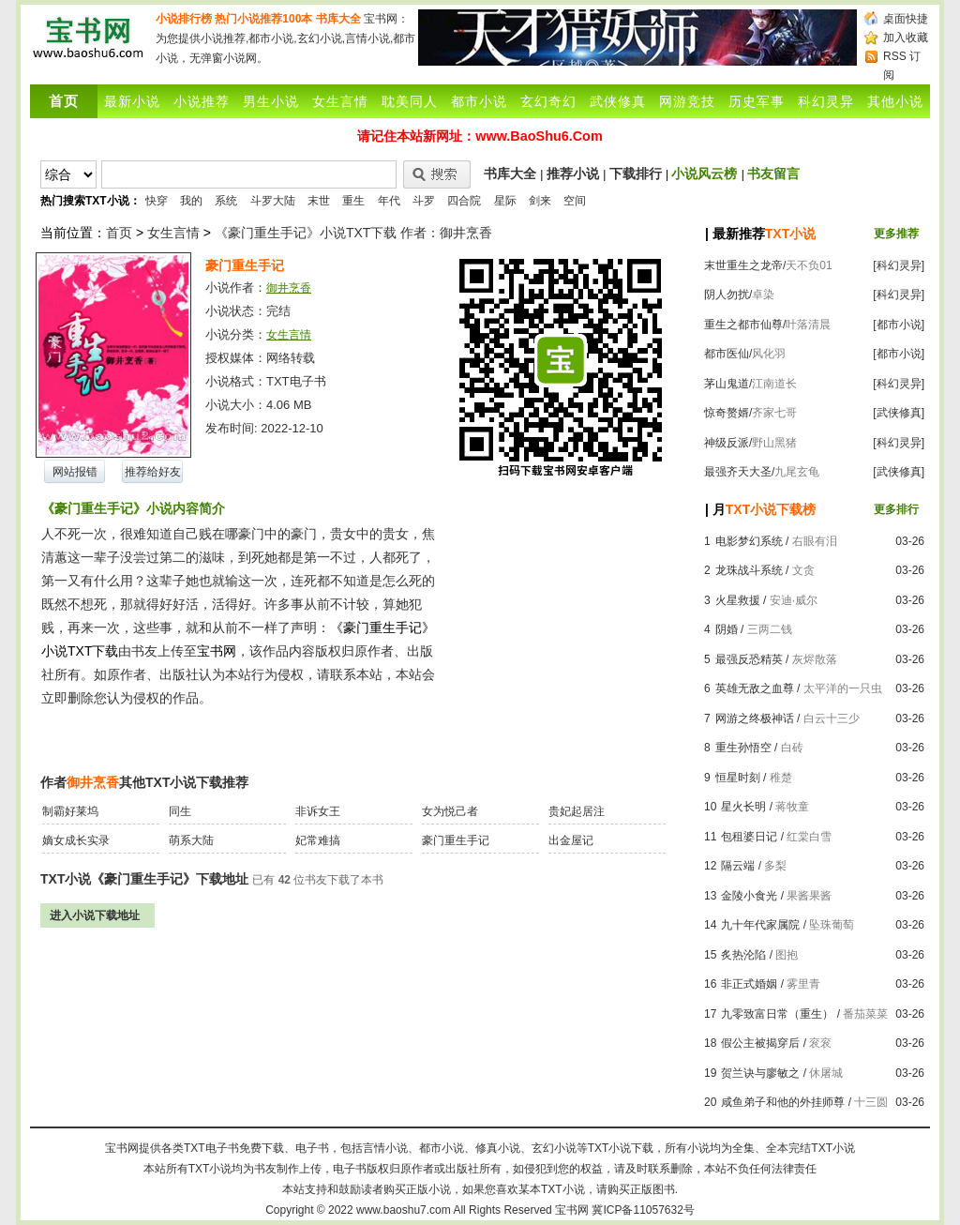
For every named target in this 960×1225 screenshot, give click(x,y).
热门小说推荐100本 (263, 18)
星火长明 (743, 806)
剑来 (540, 200)
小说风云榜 (704, 173)
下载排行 (635, 173)
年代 (389, 200)
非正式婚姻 (749, 984)
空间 (574, 200)
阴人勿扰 (726, 294)
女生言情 (340, 101)
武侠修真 (618, 101)
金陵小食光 (749, 895)
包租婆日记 (749, 836)
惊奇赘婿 (726, 412)
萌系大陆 (191, 840)
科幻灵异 (826, 101)
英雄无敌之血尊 (754, 688)
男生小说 (271, 101)
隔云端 (738, 865)
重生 (353, 200)
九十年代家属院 (760, 924)
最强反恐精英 (749, 659)
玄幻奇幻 (548, 101)
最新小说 (132, 101)
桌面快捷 (905, 18)
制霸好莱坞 (70, 811)
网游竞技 (687, 101)
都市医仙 (726, 353)
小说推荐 (201, 101)
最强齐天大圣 (738, 471)
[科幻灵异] (898, 265)
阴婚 (726, 629)
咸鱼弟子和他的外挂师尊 (783, 1102)
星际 (505, 200)
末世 (319, 200)
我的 (191, 200)
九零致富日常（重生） (777, 1014)
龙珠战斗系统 (749, 570)
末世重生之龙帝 (743, 265)
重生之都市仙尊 (743, 324)
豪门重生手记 (455, 840)
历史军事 (756, 101)
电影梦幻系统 (749, 541)
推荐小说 (573, 173)
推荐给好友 (153, 471)
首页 (119, 232)
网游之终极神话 (754, 718)
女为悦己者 (450, 811)
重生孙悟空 (743, 747)
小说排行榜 (184, 18)
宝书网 (572, 1210)
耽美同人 (410, 101)
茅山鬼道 (726, 383)
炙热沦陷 (743, 954)
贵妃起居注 (576, 811)
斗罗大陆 (272, 200)
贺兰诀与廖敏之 (760, 1073)
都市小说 (479, 101)
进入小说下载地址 (95, 915)
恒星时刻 (737, 777)
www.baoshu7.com (403, 1210)
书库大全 (338, 18)
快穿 (156, 200)
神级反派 (726, 442)
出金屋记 (570, 840)
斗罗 (423, 200)
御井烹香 (288, 288)
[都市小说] (898, 324)
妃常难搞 (317, 840)
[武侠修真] (898, 412)
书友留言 (773, 173)
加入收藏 (905, 37)
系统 (226, 200)
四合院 (464, 200)
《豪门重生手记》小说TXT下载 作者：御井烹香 (353, 232)
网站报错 (75, 471)
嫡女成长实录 (76, 840)
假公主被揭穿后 (760, 1043)
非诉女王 (317, 811)
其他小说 (895, 101)
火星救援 (737, 600)
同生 (180, 811)
